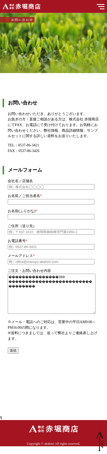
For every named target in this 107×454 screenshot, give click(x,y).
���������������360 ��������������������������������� (57, 298)
